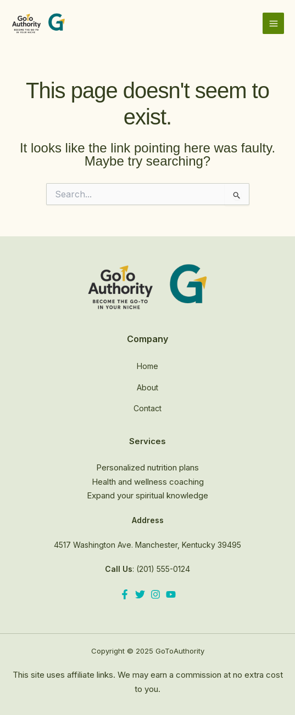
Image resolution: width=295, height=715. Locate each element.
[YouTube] (171, 594)
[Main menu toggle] (273, 23)
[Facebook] (125, 594)
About (147, 387)
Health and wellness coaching (148, 481)
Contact (147, 408)
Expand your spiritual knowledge (147, 495)
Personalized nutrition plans (147, 467)
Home (147, 366)
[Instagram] (155, 594)
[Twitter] (140, 594)
